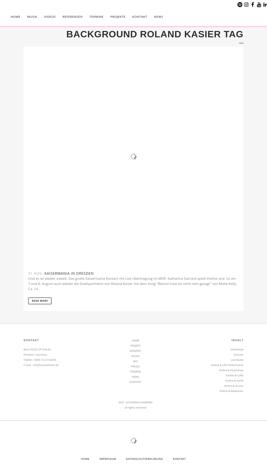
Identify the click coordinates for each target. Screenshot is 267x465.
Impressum (108, 459)
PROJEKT (135, 345)
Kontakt (179, 459)
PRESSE (135, 366)
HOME (135, 340)
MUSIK (135, 356)
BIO (135, 361)
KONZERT (135, 351)
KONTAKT (135, 382)
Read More (40, 300)
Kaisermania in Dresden (69, 273)
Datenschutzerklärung (144, 459)
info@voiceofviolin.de (46, 365)
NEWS (135, 377)
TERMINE (135, 371)
